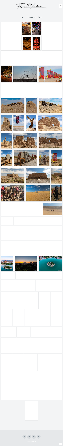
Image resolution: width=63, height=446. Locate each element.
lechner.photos (33, 441)
